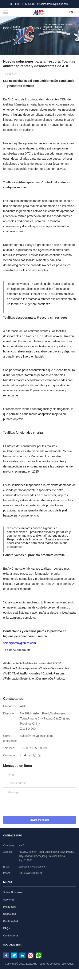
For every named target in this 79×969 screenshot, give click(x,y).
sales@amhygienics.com (52, 4)
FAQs (6, 928)
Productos (9, 906)
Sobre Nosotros (12, 892)
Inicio (6, 28)
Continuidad (10, 921)
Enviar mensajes (39, 819)
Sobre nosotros (18, 28)
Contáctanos (11, 935)
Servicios (8, 899)
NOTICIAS (33, 28)
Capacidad (9, 914)
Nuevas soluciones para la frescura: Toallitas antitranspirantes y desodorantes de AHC (57, 28)
